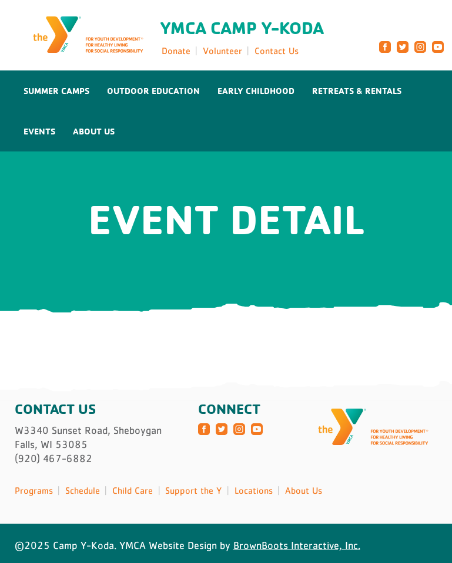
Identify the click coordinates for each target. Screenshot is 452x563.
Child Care (132, 490)
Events (39, 131)
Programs (34, 490)
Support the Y (193, 490)
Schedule (82, 490)
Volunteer (222, 50)
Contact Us (277, 50)
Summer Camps (56, 90)
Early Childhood (255, 90)
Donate (176, 50)
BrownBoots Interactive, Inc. (296, 545)
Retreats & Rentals (356, 90)
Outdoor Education (153, 90)
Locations (254, 490)
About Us (94, 131)
